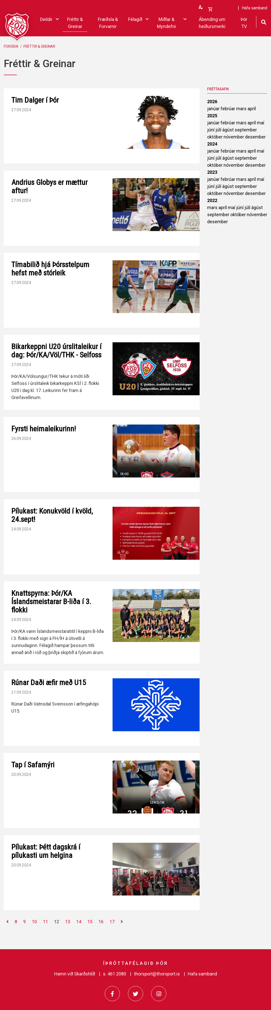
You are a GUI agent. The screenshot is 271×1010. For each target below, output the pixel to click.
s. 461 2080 (114, 973)
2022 (212, 200)
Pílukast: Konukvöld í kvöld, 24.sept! (52, 515)
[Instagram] (158, 993)
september (246, 129)
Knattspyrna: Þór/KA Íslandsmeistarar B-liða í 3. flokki (51, 601)
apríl (252, 108)
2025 (212, 115)
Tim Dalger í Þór (35, 100)
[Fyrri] (7, 921)
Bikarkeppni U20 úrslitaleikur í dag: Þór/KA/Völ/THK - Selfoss (56, 350)
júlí (218, 129)
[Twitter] (135, 993)
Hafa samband (202, 973)
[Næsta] (121, 921)
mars (242, 108)
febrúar (228, 108)
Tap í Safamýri (33, 764)
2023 (212, 172)
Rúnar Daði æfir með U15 (48, 682)
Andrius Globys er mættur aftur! (49, 186)
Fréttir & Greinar (39, 46)
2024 (212, 144)
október (215, 136)
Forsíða (11, 46)
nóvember (234, 136)
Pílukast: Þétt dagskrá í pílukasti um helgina (45, 851)
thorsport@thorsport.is (157, 973)
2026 (212, 101)
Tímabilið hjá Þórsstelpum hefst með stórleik (50, 268)
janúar (214, 108)
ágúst (228, 129)
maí (260, 122)
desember (255, 136)
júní (211, 129)
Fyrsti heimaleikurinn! (43, 428)
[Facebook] (112, 993)
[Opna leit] (263, 21)
